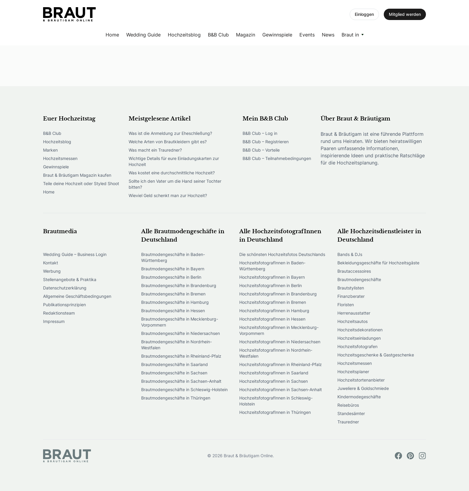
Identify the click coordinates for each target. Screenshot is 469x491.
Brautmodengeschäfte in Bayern (172, 269)
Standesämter (351, 413)
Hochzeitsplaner (353, 371)
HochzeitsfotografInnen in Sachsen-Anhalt (280, 389)
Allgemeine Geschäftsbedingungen (77, 296)
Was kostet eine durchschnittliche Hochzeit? (172, 173)
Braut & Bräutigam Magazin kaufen (77, 175)
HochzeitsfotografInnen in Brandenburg (278, 294)
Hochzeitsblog (184, 34)
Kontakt (50, 263)
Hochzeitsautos (352, 321)
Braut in (350, 34)
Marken (50, 150)
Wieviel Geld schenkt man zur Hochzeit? (168, 195)
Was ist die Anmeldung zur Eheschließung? (170, 133)
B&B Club (218, 34)
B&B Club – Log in (260, 133)
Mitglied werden (405, 14)
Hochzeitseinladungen (359, 338)
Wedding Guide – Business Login (74, 254)
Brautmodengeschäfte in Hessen (173, 310)
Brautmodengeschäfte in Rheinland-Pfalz (181, 356)
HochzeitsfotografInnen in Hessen (272, 319)
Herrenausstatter (353, 313)
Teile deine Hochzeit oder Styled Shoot (81, 183)
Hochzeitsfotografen (357, 346)
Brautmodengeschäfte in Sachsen (174, 373)
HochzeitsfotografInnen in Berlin (270, 285)
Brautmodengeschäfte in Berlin (171, 277)
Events (307, 34)
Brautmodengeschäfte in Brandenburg (178, 285)
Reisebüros (348, 405)
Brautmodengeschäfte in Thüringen (175, 398)
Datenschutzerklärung (64, 288)
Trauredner (348, 422)
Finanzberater (351, 296)
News (328, 34)
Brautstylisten (350, 288)
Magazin (245, 34)
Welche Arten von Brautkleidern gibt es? (168, 141)
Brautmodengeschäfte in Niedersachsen (180, 333)
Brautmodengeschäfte (359, 279)
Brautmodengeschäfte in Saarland (174, 364)
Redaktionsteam (59, 313)
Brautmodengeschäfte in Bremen (173, 294)
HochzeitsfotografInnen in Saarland (273, 373)
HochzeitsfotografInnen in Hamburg (274, 310)
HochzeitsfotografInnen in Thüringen (275, 412)
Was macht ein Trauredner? (155, 150)
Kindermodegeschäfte (359, 396)
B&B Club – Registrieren (266, 141)
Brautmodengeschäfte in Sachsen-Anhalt (181, 381)
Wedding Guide (143, 34)
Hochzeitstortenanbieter (361, 380)
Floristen (345, 304)
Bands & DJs (349, 254)
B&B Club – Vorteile (261, 150)
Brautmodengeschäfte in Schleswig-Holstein (184, 389)
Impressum (54, 321)
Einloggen (364, 14)
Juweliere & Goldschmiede (363, 388)
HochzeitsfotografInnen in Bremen (272, 302)
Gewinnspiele (277, 34)
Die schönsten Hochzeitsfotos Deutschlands (282, 254)
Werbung (52, 271)
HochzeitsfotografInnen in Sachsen (273, 381)
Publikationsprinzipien (64, 304)
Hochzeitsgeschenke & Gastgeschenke (375, 355)
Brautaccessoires (354, 271)
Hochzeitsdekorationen (360, 330)
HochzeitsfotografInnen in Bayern (272, 277)
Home (112, 34)
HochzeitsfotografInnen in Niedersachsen (279, 341)
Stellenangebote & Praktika (69, 279)
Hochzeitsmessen (60, 158)
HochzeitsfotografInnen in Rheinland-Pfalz (280, 364)
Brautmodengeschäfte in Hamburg (175, 302)
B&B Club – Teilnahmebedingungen (277, 158)
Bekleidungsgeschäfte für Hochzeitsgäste (378, 263)
